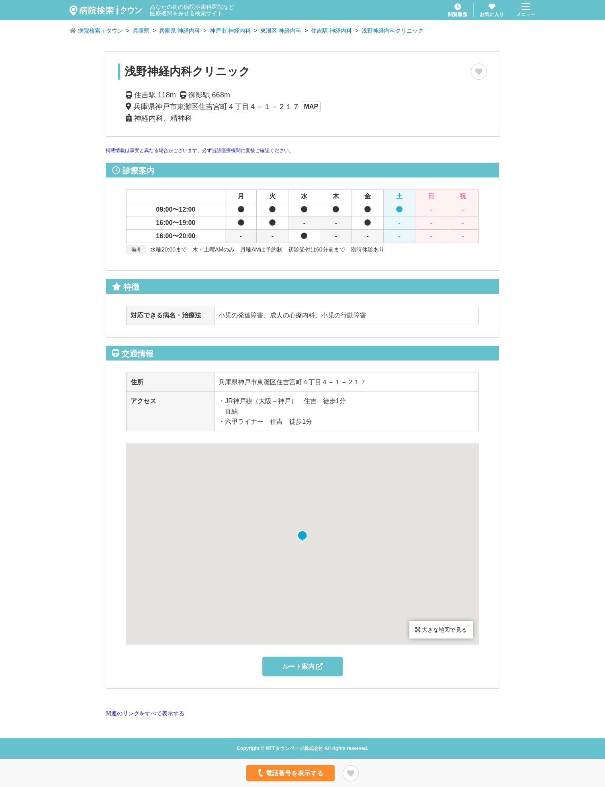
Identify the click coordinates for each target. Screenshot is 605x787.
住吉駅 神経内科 (331, 30)
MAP (311, 106)
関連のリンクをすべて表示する (145, 713)
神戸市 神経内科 (230, 30)
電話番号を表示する (289, 772)
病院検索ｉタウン (100, 30)
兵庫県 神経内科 (179, 30)
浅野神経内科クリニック (392, 30)
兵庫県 (141, 30)
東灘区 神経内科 (280, 30)
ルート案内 (302, 666)
